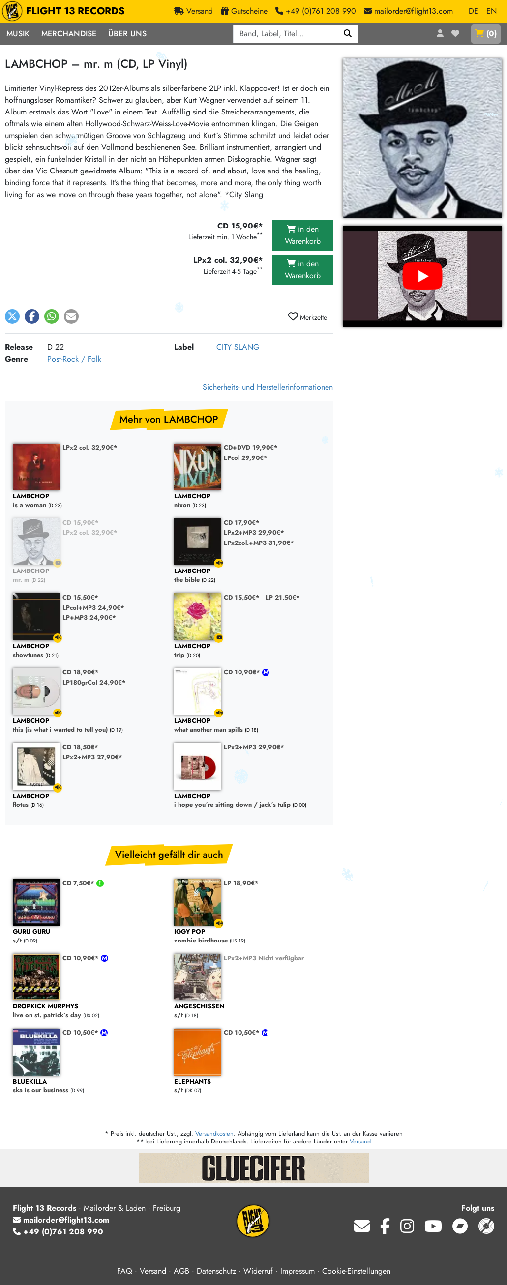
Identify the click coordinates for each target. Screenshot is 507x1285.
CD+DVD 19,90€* (251, 447)
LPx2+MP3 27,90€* (92, 757)
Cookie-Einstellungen (356, 1271)
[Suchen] (348, 34)
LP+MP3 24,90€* (89, 617)
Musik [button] (18, 33)
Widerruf (258, 1271)
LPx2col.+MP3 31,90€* (259, 542)
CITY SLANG (237, 347)
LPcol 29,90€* (246, 457)
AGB (181, 1271)
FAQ (124, 1271)
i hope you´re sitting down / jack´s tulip (250, 800)
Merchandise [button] (68, 33)
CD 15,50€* (80, 597)
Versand (360, 1141)
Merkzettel (308, 317)
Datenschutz (216, 1271)
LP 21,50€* (283, 597)
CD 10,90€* (243, 672)
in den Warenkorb (303, 235)
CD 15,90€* (80, 522)
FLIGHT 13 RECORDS (65, 11)
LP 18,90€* (241, 882)
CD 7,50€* (79, 882)
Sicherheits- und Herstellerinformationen (268, 387)
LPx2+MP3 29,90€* (254, 532)
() (486, 33)
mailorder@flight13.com (61, 1220)
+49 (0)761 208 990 (58, 1231)
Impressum (297, 1271)
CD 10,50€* (81, 1032)
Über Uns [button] (127, 33)
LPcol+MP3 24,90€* (93, 607)
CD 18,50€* (80, 747)
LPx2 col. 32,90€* (90, 447)
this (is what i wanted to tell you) (88, 725)
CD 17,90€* (242, 522)
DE (473, 11)
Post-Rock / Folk (74, 359)
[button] (12, 316)
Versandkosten (214, 1133)
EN (491, 11)
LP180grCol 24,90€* (94, 682)
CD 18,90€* (80, 672)
